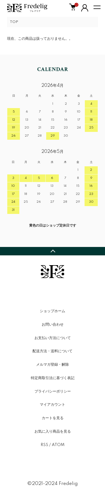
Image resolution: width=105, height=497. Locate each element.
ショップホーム (52, 311)
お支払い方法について (52, 338)
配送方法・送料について (52, 351)
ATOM (58, 445)
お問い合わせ (53, 324)
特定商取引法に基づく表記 (52, 378)
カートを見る (53, 418)
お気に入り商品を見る (52, 431)
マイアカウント (52, 405)
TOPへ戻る (52, 251)
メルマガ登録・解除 (52, 365)
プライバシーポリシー (52, 391)
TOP (14, 22)
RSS (44, 445)
